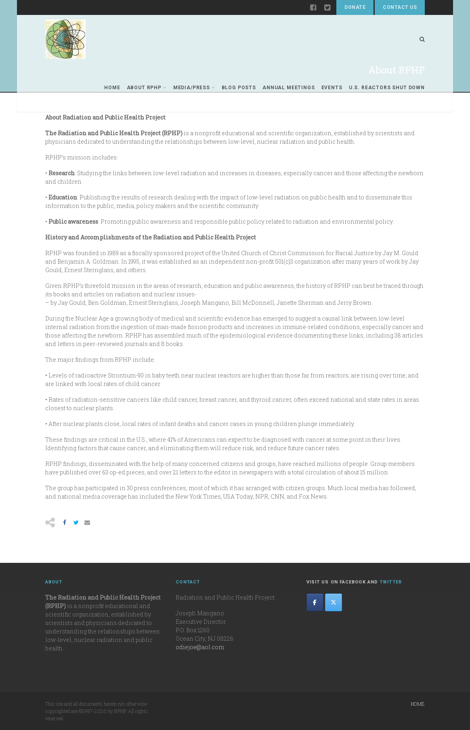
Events (331, 87)
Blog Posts (239, 87)
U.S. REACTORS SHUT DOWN (387, 87)
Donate (354, 7)
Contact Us (400, 7)
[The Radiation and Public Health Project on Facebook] (314, 602)
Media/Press (194, 87)
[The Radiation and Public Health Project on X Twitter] (333, 602)
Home (112, 87)
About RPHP (147, 87)
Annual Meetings (288, 87)
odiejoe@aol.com (200, 647)
